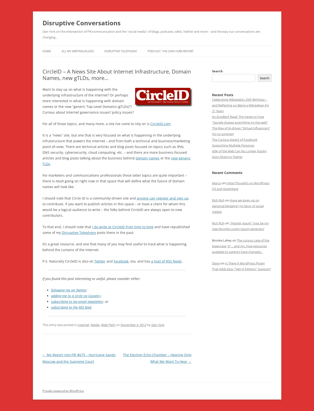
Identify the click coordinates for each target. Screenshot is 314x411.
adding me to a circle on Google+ (76, 296)
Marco (216, 183)
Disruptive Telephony (120, 51)
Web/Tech (108, 325)
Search (217, 71)
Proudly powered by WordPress (63, 391)
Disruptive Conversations (82, 23)
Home (47, 51)
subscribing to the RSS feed (71, 307)
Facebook (121, 261)
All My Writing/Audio (78, 51)
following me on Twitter (68, 290)
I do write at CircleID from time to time (123, 227)
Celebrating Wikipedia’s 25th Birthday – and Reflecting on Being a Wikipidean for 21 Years (240, 105)
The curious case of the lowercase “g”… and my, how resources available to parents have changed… (240, 246)
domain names (148, 158)
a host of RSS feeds (166, 261)
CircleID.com (160, 123)
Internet (83, 325)
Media (95, 325)
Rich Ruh (218, 200)
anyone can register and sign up (163, 198)
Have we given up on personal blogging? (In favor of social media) (238, 206)
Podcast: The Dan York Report (171, 51)
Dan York (157, 325)
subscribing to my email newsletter (77, 301)
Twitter (100, 261)
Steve (216, 263)
